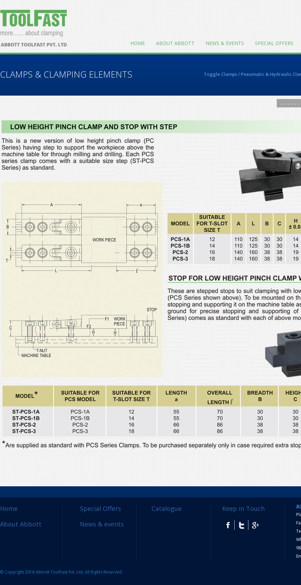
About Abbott (175, 43)
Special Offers (274, 43)
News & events (225, 43)
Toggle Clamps (220, 74)
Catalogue (167, 508)
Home (137, 43)
